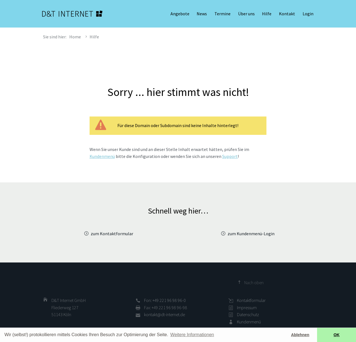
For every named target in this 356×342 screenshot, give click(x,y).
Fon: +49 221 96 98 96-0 (165, 300)
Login (308, 14)
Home (75, 36)
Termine (222, 14)
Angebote (179, 14)
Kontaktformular (251, 300)
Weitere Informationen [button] (192, 334)
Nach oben (254, 282)
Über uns (246, 14)
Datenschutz (248, 314)
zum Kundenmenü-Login (251, 233)
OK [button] (336, 335)
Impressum (247, 307)
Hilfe (266, 14)
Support (230, 156)
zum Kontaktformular (112, 233)
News (202, 14)
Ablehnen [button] (300, 335)
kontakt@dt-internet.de (164, 314)
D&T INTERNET (72, 13)
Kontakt (287, 14)
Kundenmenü (102, 156)
